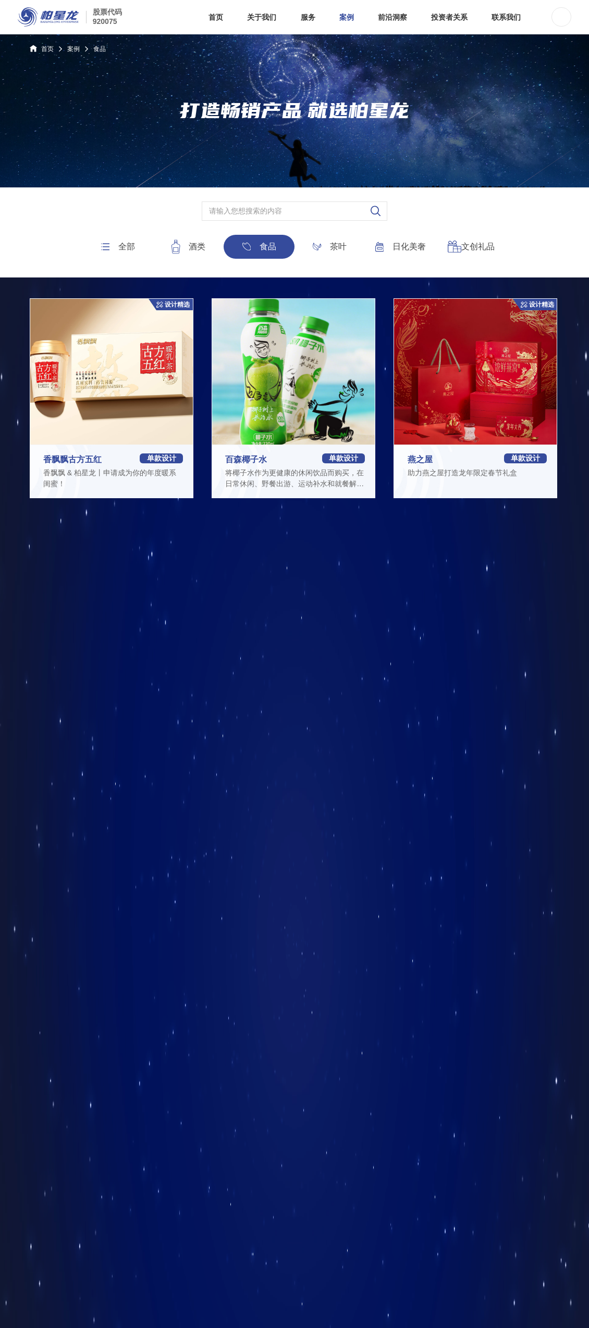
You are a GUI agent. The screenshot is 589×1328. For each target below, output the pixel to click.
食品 (99, 49)
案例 (73, 49)
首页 (42, 49)
